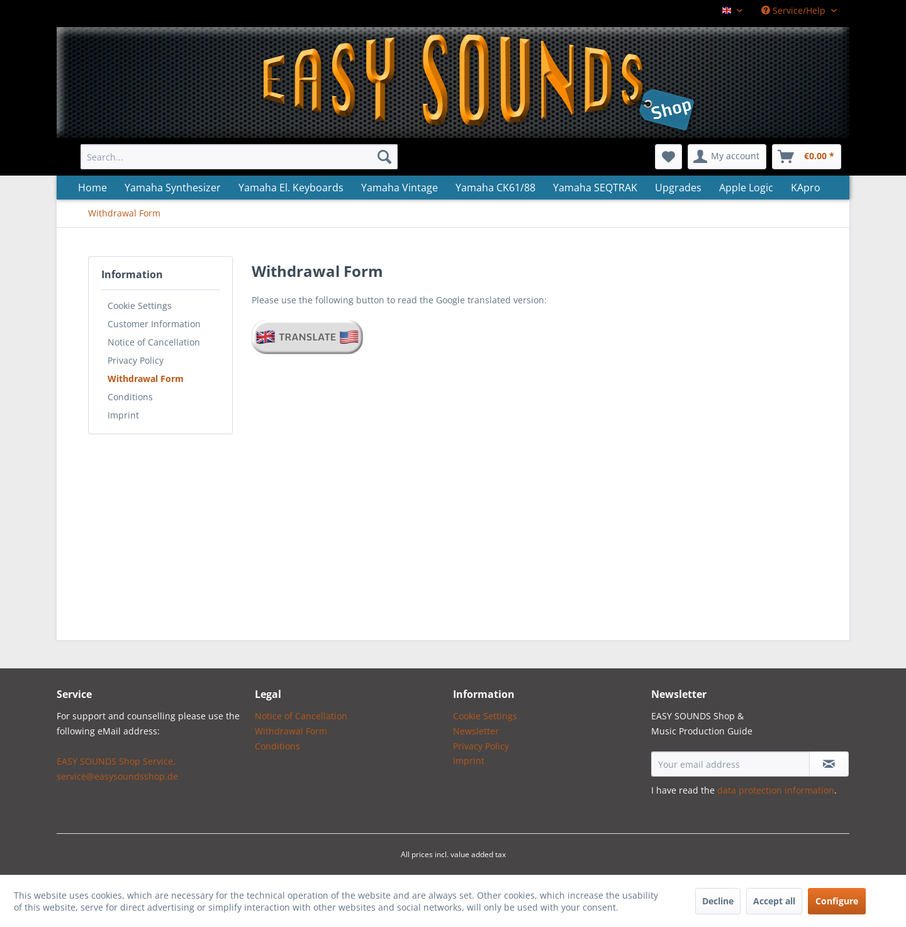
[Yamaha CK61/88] (495, 187)
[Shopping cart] (806, 156)
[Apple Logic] (746, 187)
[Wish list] (668, 156)
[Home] (92, 187)
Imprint (123, 415)
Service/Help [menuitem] (794, 10)
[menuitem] (239, 156)
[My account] (727, 156)
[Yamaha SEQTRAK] (595, 187)
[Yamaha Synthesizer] (173, 187)
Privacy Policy (136, 360)
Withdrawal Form (146, 379)
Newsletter (476, 731)
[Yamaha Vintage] (399, 187)
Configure (836, 901)
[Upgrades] (678, 187)
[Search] (384, 156)
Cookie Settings (140, 306)
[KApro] (805, 187)
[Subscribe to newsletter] (829, 764)
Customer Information (154, 324)
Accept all (774, 901)
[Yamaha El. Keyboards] (291, 187)
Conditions (130, 397)
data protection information (775, 790)
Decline (718, 901)
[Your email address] (730, 764)
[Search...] (239, 156)
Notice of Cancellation (154, 342)
